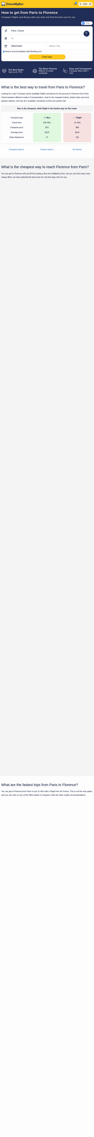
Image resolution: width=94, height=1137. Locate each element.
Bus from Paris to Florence (57, 928)
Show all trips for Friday (47, 535)
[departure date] (28, 46)
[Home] (36, 4)
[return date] (69, 46)
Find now (80, 225)
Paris (69, 970)
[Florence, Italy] (50, 38)
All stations (77, 149)
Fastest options (47, 149)
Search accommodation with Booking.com (23, 51)
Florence (84, 970)
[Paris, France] (50, 31)
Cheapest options (16, 149)
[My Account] (75, 3)
